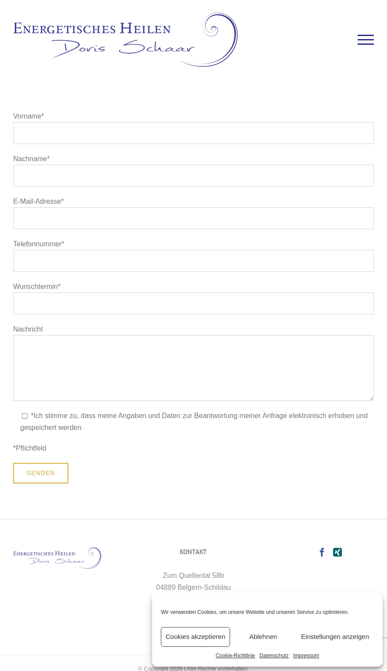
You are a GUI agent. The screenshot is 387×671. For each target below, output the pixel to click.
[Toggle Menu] (366, 40)
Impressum (306, 656)
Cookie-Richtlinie (235, 656)
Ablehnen (263, 636)
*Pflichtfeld (29, 448)
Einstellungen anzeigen (335, 636)
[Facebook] (322, 552)
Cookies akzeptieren (195, 636)
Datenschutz (274, 656)
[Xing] (337, 552)
